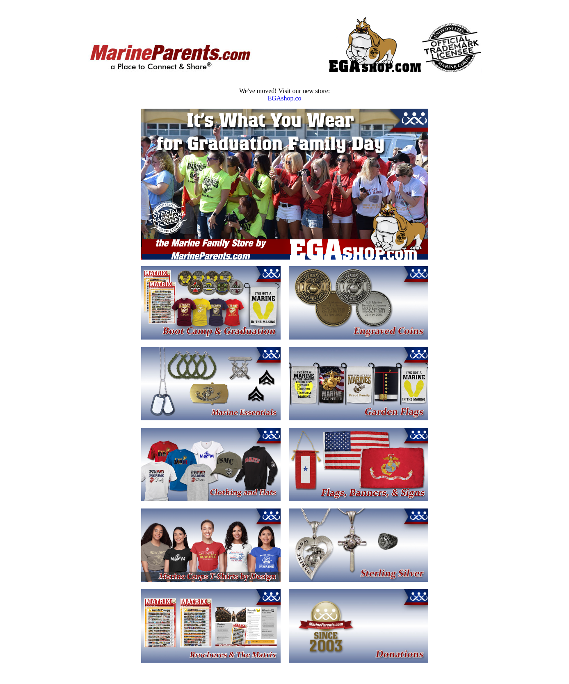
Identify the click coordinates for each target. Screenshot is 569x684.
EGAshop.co (284, 98)
